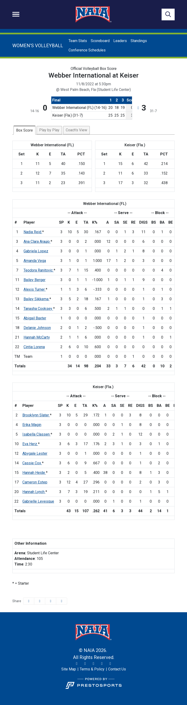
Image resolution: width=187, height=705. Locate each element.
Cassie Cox (32, 463)
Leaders (120, 41)
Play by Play (49, 130)
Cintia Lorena (34, 347)
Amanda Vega (35, 260)
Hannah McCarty (37, 337)
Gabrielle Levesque (38, 501)
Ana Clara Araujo (37, 241)
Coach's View (76, 130)
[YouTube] (102, 663)
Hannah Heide (34, 472)
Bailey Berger (34, 280)
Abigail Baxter (35, 318)
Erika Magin (31, 424)
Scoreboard (100, 41)
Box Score (24, 130)
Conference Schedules (87, 50)
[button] (61, 601)
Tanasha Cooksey (38, 308)
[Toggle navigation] (16, 14)
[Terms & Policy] (92, 669)
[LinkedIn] (110, 663)
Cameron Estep (34, 482)
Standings (139, 41)
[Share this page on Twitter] (39, 601)
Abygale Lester (34, 453)
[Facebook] (93, 663)
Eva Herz (30, 444)
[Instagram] (85, 663)
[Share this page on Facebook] (28, 601)
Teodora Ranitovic (39, 270)
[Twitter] (76, 663)
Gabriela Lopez (36, 251)
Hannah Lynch (33, 492)
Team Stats (78, 41)
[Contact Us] (117, 669)
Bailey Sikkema (36, 299)
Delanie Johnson (37, 328)
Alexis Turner (35, 289)
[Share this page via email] (50, 601)
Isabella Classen (36, 434)
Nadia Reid (33, 232)
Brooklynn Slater (36, 415)
